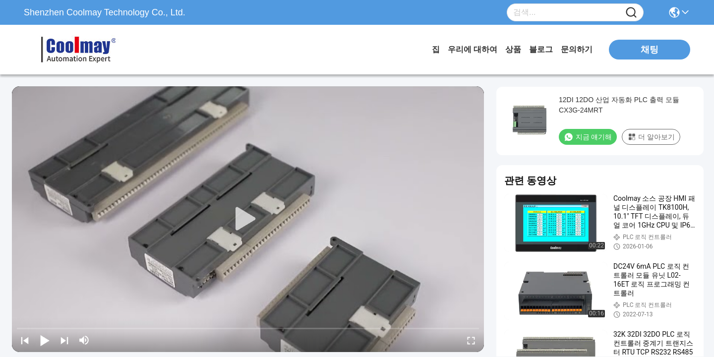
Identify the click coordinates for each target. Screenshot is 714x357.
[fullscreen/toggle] (471, 340)
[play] (248, 219)
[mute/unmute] (84, 340)
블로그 (541, 49)
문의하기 (577, 49)
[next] (64, 340)
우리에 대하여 (472, 49)
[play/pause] (45, 340)
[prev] (25, 340)
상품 (513, 49)
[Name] (631, 12)
